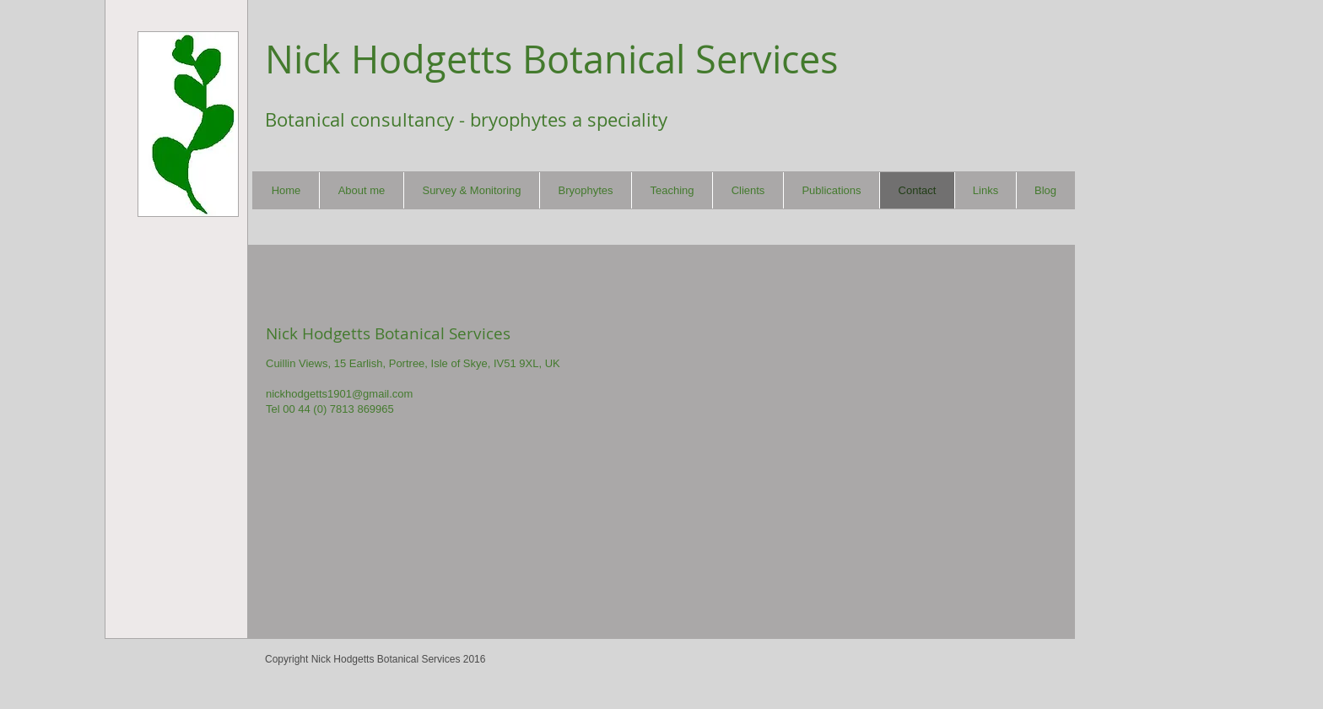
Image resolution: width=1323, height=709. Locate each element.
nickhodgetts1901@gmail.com (339, 393)
